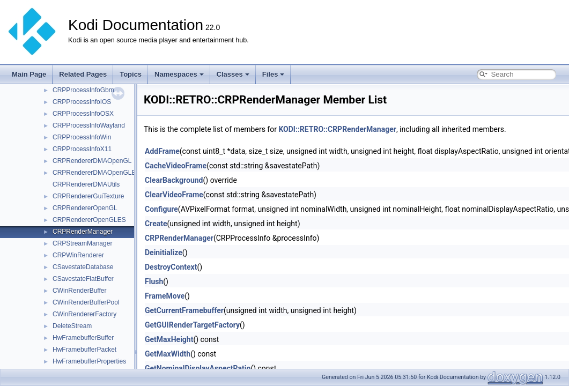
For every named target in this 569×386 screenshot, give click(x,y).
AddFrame (162, 151)
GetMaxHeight (169, 339)
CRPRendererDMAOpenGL (92, 161)
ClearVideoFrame (174, 194)
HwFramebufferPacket (84, 349)
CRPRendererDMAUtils (86, 184)
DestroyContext (171, 267)
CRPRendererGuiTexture (88, 196)
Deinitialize (163, 252)
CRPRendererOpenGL (85, 208)
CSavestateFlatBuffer (83, 279)
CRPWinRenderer (78, 255)
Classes (233, 74)
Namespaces (179, 74)
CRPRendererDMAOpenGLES (96, 172)
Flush (154, 281)
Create (156, 223)
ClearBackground (174, 180)
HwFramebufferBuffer (83, 338)
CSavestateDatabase (83, 267)
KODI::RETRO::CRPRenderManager (337, 129)
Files (273, 74)
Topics (131, 74)
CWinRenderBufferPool (86, 302)
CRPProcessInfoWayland (89, 125)
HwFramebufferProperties (89, 361)
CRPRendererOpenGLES (89, 220)
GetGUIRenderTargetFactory (192, 325)
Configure (161, 209)
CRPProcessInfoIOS (82, 102)
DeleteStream (72, 326)
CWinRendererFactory (84, 314)
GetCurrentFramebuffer (184, 310)
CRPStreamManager (82, 243)
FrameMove (164, 296)
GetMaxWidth (167, 354)
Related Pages (83, 74)
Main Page (29, 74)
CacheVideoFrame (175, 165)
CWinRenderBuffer (80, 290)
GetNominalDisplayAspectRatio (197, 368)
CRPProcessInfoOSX (83, 113)
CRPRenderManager (83, 231)
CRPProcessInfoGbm (83, 90)
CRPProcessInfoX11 (82, 149)
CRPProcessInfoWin (82, 137)
